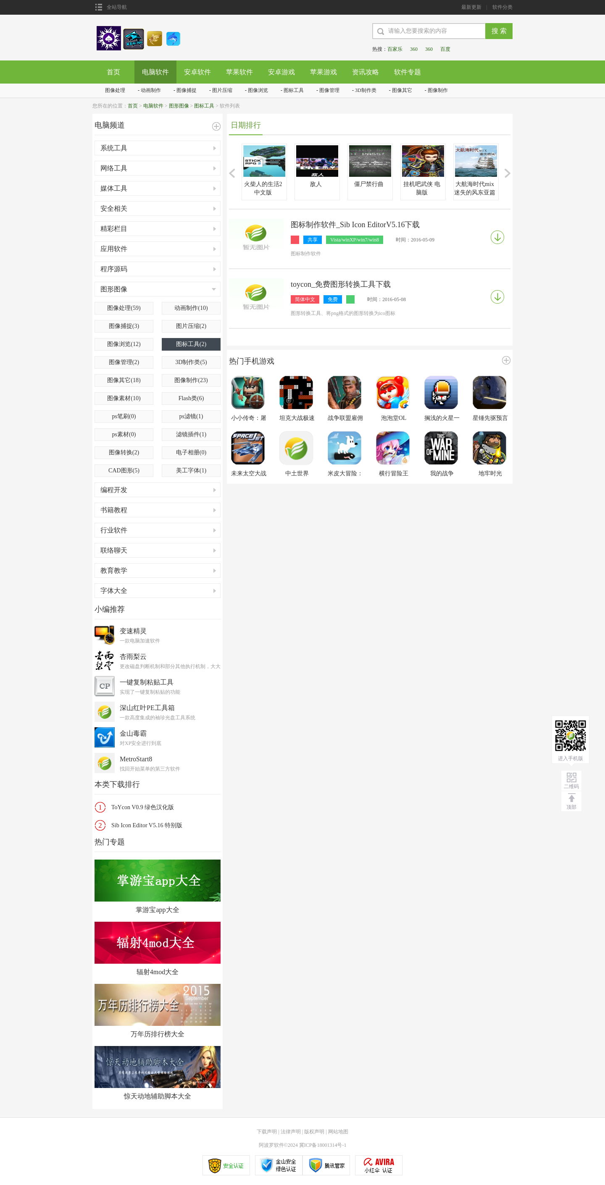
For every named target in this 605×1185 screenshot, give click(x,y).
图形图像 (179, 106)
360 (414, 49)
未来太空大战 (248, 473)
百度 (445, 49)
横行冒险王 (393, 473)
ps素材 (124, 434)
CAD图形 (123, 470)
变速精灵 (133, 630)
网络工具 (113, 168)
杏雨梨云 (133, 656)
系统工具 (113, 148)
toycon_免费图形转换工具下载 (341, 284)
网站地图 (338, 1132)
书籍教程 (113, 510)
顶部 (571, 807)
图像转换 (124, 452)
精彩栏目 (113, 228)
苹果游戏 (323, 72)
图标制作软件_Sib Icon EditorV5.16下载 (355, 224)
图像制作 (438, 90)
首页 (113, 72)
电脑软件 (155, 72)
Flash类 (191, 398)
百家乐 (394, 49)
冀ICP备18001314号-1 (323, 1145)
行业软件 (113, 530)
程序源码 (113, 269)
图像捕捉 (186, 90)
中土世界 (297, 473)
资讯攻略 (365, 72)
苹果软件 (239, 72)
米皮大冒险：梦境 (345, 473)
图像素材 (123, 398)
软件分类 (502, 7)
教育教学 (113, 570)
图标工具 (294, 90)
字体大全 (113, 590)
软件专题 (407, 72)
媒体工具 (113, 188)
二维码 (571, 786)
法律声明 (291, 1132)
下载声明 (267, 1132)
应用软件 (113, 248)
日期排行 (246, 125)
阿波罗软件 (271, 1145)
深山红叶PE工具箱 (147, 707)
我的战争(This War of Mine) (442, 473)
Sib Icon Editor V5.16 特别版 (146, 825)
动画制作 (151, 90)
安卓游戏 (281, 72)
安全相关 (113, 208)
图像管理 (329, 90)
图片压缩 (222, 90)
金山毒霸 (133, 733)
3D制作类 (365, 90)
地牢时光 (490, 473)
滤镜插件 (191, 434)
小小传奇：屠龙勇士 (248, 418)
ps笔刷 (124, 416)
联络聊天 (113, 550)
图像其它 (402, 90)
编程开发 (113, 489)
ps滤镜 (191, 416)
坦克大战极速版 (297, 418)
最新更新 (471, 7)
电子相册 (191, 452)
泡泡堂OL (394, 418)
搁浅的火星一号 (442, 418)
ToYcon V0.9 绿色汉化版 (142, 807)
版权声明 (314, 1132)
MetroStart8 (136, 759)
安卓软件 (197, 72)
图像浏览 (258, 90)
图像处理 (115, 90)
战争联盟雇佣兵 (345, 418)
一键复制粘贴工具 (147, 682)
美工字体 (191, 470)
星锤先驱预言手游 (490, 418)
